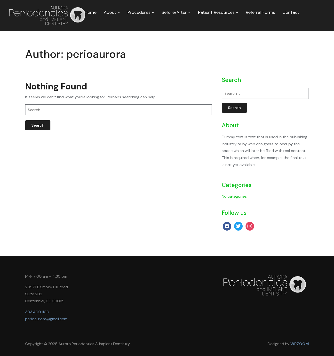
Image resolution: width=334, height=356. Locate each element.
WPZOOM (299, 343)
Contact (290, 12)
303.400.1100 (37, 311)
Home (90, 12)
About (110, 12)
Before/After (174, 12)
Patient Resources (216, 12)
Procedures (139, 12)
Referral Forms (260, 12)
